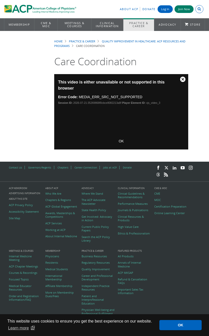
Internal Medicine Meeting (20, 258)
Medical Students (56, 269)
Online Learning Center (169, 213)
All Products (126, 256)
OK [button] (180, 325)
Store (195, 24)
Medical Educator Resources (20, 287)
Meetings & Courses (75, 24)
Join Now (184, 9)
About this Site (18, 198)
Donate (149, 9)
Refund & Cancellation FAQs (132, 281)
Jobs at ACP (110, 167)
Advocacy (167, 24)
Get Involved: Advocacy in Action (97, 218)
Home (58, 41)
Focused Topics (19, 279)
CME (157, 193)
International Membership (53, 277)
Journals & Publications (133, 210)
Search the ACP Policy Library (96, 238)
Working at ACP (55, 230)
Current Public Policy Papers (95, 228)
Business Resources (94, 256)
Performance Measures (133, 204)
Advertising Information (24, 193)
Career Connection (85, 167)
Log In (165, 9)
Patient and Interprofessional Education (93, 299)
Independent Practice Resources (95, 287)
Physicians (52, 256)
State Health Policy (94, 210)
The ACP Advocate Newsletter (93, 201)
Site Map (14, 218)
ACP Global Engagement (61, 206)
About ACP (129, 9)
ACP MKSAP (125, 273)
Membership (19, 24)
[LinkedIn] (175, 168)
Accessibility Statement (24, 211)
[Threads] (158, 175)
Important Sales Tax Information (130, 291)
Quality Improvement (96, 269)
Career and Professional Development (97, 277)
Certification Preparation (170, 206)
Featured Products (130, 251)
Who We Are (53, 193)
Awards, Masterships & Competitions (60, 215)
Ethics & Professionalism (134, 233)
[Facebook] (158, 168)
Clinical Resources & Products (131, 218)
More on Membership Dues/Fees (59, 294)
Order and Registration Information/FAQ (24, 297)
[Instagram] (191, 168)
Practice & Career (138, 24)
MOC (157, 200)
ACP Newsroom (18, 188)
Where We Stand (92, 193)
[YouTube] (183, 168)
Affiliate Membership (58, 286)
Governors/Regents (39, 167)
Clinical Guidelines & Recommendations (131, 195)
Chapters (63, 167)
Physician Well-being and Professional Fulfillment (98, 311)
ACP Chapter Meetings (23, 266)
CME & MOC (46, 24)
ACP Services (53, 223)
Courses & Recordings (23, 273)
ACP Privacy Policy (21, 205)
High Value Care (128, 227)
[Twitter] (166, 168)
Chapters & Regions (58, 200)
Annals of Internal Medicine (129, 264)
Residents (51, 262)
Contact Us (15, 167)
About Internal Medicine (61, 236)
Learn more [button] (18, 328)
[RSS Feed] (166, 175)
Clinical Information (107, 24)
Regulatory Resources (96, 262)
